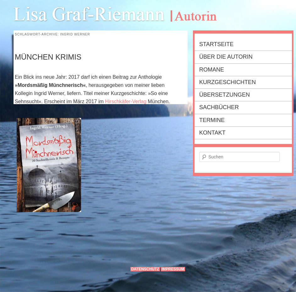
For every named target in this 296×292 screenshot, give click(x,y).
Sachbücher (219, 107)
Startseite (216, 44)
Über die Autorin (226, 57)
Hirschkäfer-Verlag (125, 101)
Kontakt (212, 133)
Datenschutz (145, 269)
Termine (212, 120)
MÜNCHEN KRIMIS (48, 57)
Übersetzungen (224, 95)
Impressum (173, 269)
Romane (211, 69)
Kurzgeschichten (227, 82)
